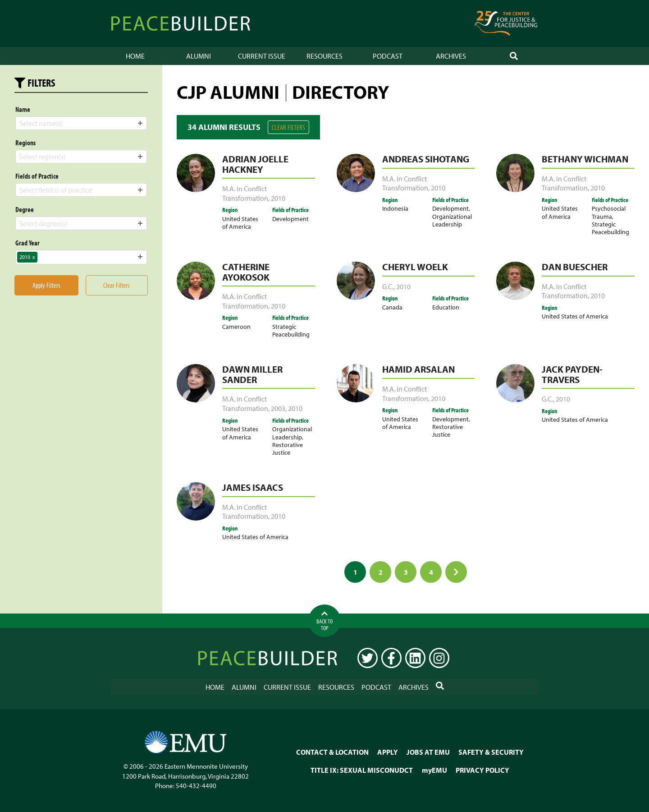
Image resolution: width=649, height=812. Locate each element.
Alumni (198, 55)
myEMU (434, 769)
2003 (278, 408)
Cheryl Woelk (415, 266)
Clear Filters (288, 127)
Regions (25, 142)
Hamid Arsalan (418, 369)
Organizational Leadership (452, 220)
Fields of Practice (37, 175)
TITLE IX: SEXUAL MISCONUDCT (362, 769)
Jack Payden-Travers (572, 374)
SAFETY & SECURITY (491, 751)
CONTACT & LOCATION (332, 751)
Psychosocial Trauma (609, 212)
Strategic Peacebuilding (610, 228)
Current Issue (261, 55)
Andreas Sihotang (425, 159)
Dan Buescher (575, 266)
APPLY (387, 751)
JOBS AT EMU (428, 751)
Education (445, 307)
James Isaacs (252, 487)
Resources (324, 55)
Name (22, 109)
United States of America (240, 222)
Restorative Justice (287, 448)
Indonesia (395, 208)
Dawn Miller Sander (252, 374)
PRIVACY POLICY (482, 769)
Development (290, 218)
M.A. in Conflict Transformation (245, 193)
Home (135, 55)
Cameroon (236, 326)
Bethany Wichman (585, 159)
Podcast (387, 55)
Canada (392, 307)
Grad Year (27, 242)
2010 (278, 198)
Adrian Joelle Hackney (255, 164)
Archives (451, 55)
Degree (24, 209)
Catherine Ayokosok (246, 272)
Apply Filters (46, 285)
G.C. (387, 286)
